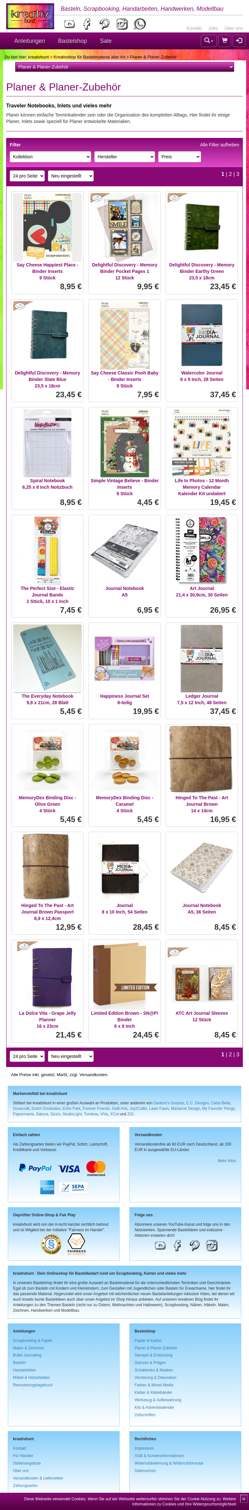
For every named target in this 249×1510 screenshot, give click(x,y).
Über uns (233, 28)
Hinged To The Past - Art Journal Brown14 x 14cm (202, 804)
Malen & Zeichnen (28, 1348)
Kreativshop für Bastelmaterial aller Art (89, 57)
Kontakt (194, 28)
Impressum (144, 1448)
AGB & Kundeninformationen (159, 1456)
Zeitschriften (145, 1415)
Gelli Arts (119, 1108)
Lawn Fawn (159, 1108)
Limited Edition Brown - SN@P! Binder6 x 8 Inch (124, 1020)
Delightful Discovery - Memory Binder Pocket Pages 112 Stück (125, 271)
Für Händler (23, 1456)
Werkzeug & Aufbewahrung (158, 1400)
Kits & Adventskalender (154, 1407)
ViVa (104, 1114)
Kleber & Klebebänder (153, 1392)
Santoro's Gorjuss (169, 1103)
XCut (114, 1114)
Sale (106, 41)
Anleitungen (29, 41)
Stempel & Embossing (153, 1355)
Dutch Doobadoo (46, 1108)
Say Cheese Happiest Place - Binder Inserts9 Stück (47, 271)
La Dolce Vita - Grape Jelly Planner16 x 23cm (47, 1020)
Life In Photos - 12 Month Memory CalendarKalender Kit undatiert (202, 487)
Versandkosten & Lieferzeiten (38, 1478)
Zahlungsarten (25, 1485)
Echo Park (71, 1108)
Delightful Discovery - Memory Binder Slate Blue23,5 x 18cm (47, 379)
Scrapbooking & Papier (33, 1340)
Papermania (23, 1114)
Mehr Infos (227, 1161)
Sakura (42, 1114)
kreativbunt (38, 57)
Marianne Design (185, 1108)
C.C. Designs (197, 1103)
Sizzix (55, 1114)
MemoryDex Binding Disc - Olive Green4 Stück (47, 804)
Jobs (213, 28)
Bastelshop (72, 41)
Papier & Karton (148, 1340)
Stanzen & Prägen (150, 1362)
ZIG (130, 1114)
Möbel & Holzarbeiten (31, 1377)
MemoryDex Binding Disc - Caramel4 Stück (124, 804)
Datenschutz (145, 1470)
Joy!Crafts (138, 1108)
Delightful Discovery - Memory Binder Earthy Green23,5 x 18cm (202, 271)
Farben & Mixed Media (154, 1385)
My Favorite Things (218, 1108)
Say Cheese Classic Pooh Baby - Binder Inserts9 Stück (125, 379)
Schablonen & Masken (154, 1370)
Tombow (91, 1114)
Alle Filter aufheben (219, 144)
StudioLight (72, 1114)
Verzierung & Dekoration (155, 1377)
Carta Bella (220, 1103)
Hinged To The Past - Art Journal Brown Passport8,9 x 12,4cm (47, 912)
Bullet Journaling (27, 1355)
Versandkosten (93, 1074)
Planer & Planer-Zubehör (156, 1348)
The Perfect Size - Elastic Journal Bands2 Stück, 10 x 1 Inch (48, 595)
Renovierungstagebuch (33, 1385)
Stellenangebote (27, 1463)
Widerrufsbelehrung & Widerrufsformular (169, 1463)
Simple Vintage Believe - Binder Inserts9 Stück (125, 487)
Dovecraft (21, 1108)
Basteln (19, 1362)
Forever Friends (96, 1108)
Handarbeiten (24, 1370)
